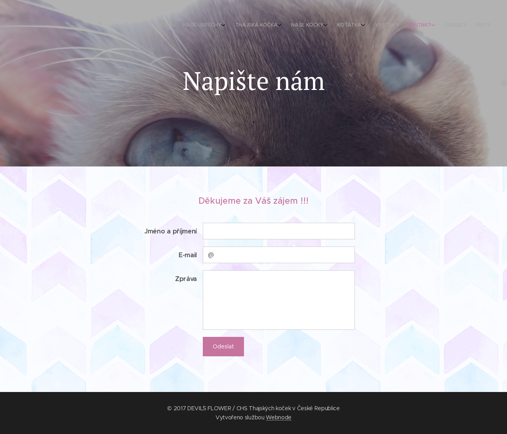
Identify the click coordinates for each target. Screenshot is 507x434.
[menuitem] (391, 26)
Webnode (279, 417)
